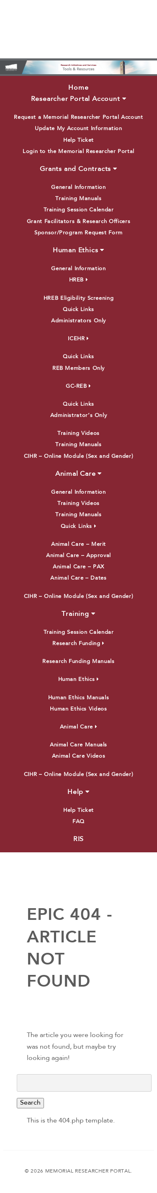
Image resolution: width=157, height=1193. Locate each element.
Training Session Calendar (79, 210)
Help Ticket (78, 140)
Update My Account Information (78, 128)
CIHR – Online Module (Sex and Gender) (79, 456)
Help (78, 792)
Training (78, 614)
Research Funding (78, 643)
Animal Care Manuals (78, 745)
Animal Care (78, 473)
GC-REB (78, 386)
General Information (78, 187)
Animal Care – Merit (78, 544)
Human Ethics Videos (78, 709)
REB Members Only (78, 368)
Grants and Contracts (78, 169)
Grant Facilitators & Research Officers (78, 221)
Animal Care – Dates (78, 578)
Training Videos (78, 433)
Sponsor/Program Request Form (78, 233)
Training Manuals (78, 198)
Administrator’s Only (78, 415)
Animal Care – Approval (78, 555)
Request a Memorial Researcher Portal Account (78, 117)
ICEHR (78, 339)
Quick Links (78, 309)
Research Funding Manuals (78, 661)
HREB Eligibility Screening (79, 298)
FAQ (78, 821)
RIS (78, 839)
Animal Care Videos (79, 756)
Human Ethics (78, 250)
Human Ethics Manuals (78, 698)
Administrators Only (78, 321)
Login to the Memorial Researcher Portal (78, 151)
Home (78, 88)
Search (30, 1103)
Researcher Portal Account (78, 99)
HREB (78, 280)
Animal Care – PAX (78, 567)
